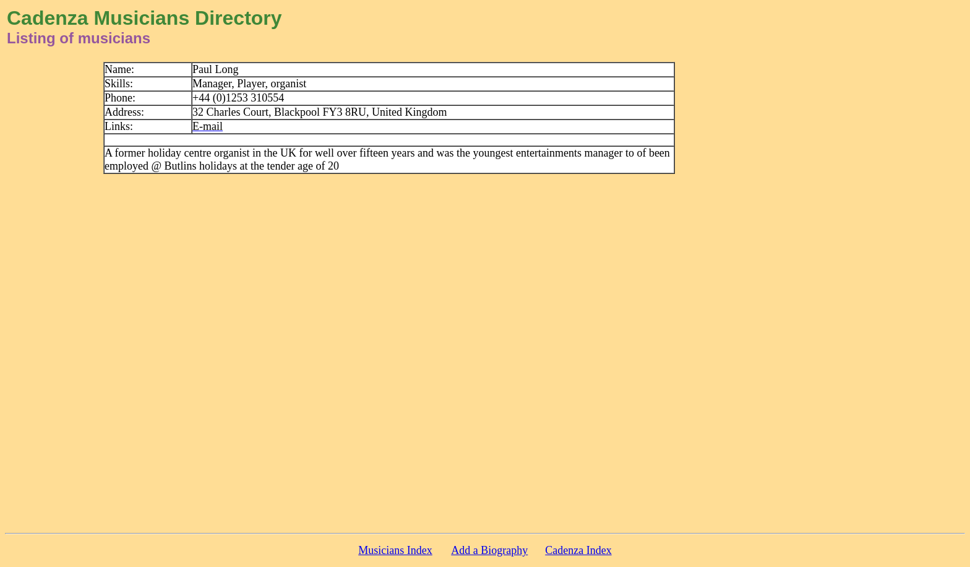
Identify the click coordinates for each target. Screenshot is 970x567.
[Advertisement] (869, 247)
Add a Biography (489, 550)
